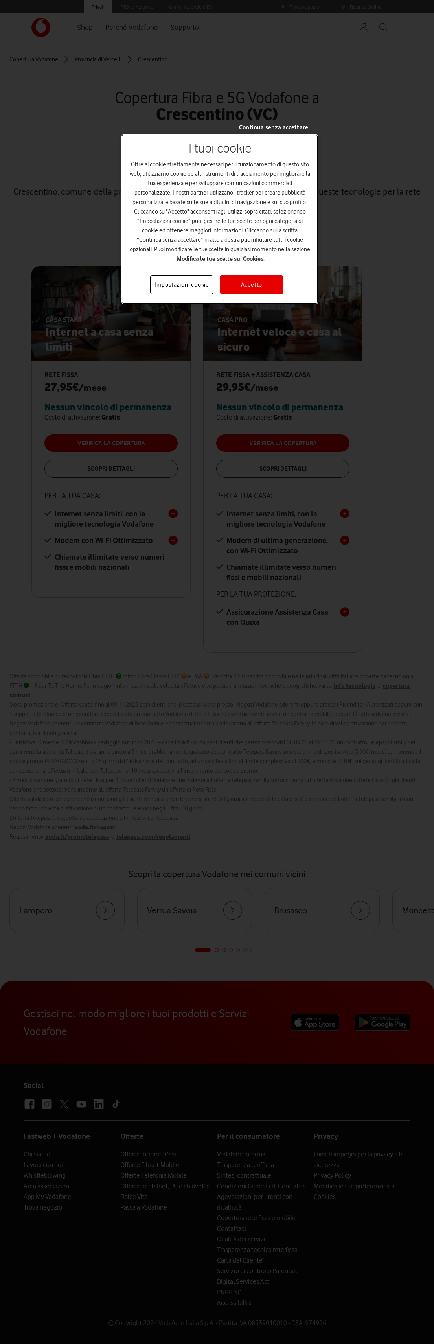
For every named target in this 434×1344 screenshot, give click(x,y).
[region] (219, 219)
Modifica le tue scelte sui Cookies (220, 258)
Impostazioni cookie (181, 284)
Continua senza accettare (273, 127)
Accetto (252, 284)
